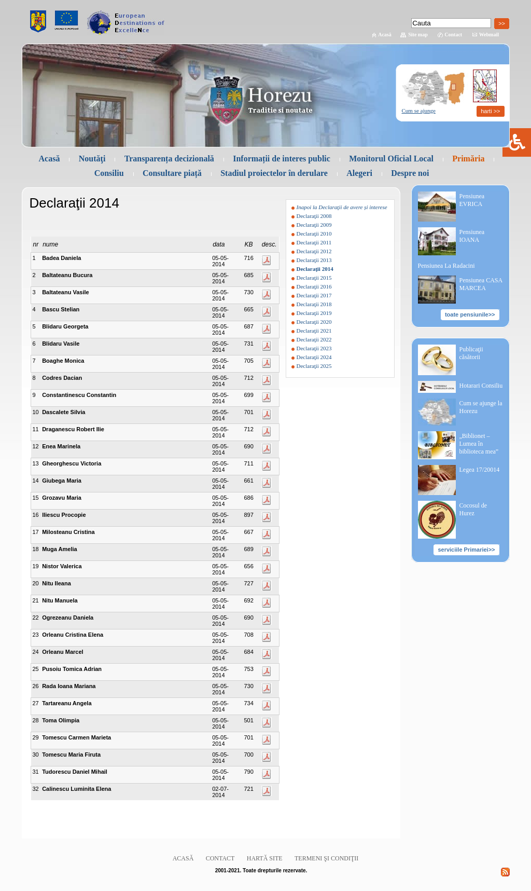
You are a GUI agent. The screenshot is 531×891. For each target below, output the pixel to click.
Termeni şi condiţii (326, 858)
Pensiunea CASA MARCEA (480, 284)
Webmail (489, 34)
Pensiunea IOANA (472, 235)
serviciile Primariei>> (466, 549)
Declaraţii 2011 (314, 242)
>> (501, 23)
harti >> (490, 111)
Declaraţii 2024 (314, 357)
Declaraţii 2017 (314, 295)
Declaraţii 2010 (314, 233)
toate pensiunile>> (470, 314)
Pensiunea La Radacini (446, 265)
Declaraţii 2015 (314, 278)
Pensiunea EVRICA (472, 200)
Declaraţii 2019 (314, 313)
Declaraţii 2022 (314, 339)
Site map (418, 34)
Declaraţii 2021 (314, 330)
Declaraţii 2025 (314, 366)
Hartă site (265, 858)
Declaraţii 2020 (314, 322)
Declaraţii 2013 (314, 260)
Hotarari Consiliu (481, 385)
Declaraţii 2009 (314, 225)
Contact (453, 34)
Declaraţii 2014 (315, 269)
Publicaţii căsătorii (471, 353)
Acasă (385, 34)
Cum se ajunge (419, 110)
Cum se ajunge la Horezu (480, 407)
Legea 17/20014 (479, 469)
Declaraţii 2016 (314, 286)
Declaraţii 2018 (314, 304)
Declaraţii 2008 (314, 216)
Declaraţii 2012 (314, 251)
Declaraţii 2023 (314, 348)
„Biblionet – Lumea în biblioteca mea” (479, 443)
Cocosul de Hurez (473, 509)
